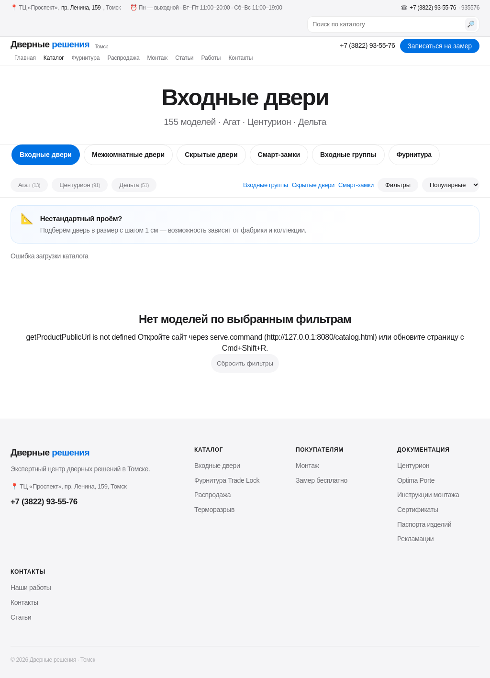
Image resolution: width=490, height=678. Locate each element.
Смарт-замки (356, 185)
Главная (25, 58)
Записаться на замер (440, 46)
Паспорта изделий (424, 524)
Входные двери (217, 465)
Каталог (54, 58)
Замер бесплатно (321, 480)
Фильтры (398, 185)
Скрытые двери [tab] (211, 154)
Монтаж (157, 58)
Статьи (184, 58)
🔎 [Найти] (471, 24)
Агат (29, 185)
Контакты (240, 58)
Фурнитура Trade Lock (226, 480)
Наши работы (31, 587)
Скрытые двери (313, 185)
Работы (211, 58)
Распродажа (123, 58)
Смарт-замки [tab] (279, 154)
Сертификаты (417, 509)
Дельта (134, 185)
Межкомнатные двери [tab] (128, 154)
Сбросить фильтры (245, 363)
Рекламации (415, 539)
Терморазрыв (214, 509)
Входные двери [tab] (46, 154)
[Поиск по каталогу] (387, 24)
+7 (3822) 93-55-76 (367, 45)
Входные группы (265, 185)
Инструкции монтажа (428, 495)
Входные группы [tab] (348, 154)
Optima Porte (415, 480)
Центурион (79, 185)
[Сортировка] (450, 185)
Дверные (59, 44)
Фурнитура (86, 58)
